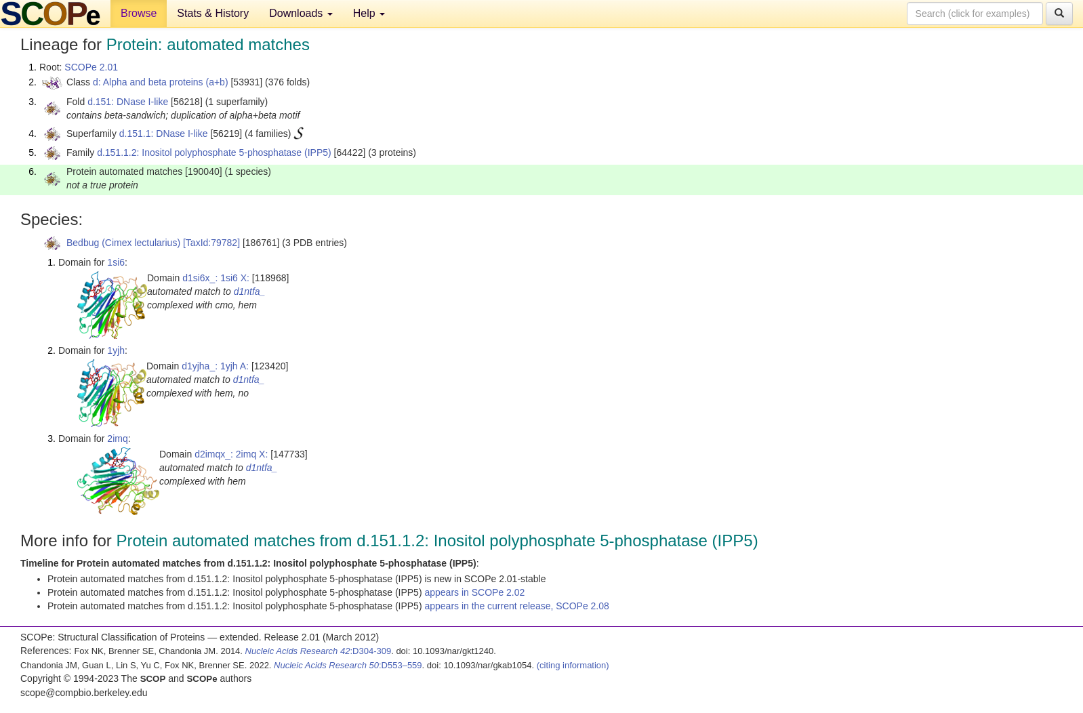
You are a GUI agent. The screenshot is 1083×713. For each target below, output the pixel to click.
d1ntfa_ (250, 291)
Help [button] (369, 13)
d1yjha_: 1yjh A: (215, 366)
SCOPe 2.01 (91, 67)
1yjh (116, 350)
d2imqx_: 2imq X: (231, 454)
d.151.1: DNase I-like (163, 133)
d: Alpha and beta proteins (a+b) (160, 82)
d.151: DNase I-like (127, 101)
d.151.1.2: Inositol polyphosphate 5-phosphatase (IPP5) (214, 152)
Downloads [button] (301, 13)
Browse (139, 13)
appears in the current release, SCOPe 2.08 (516, 605)
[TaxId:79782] (211, 242)
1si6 (116, 262)
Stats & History (213, 13)
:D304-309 (318, 651)
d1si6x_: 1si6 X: (215, 277)
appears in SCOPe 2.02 (474, 592)
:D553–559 (348, 665)
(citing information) (573, 665)
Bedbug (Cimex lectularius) (123, 242)
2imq (117, 438)
